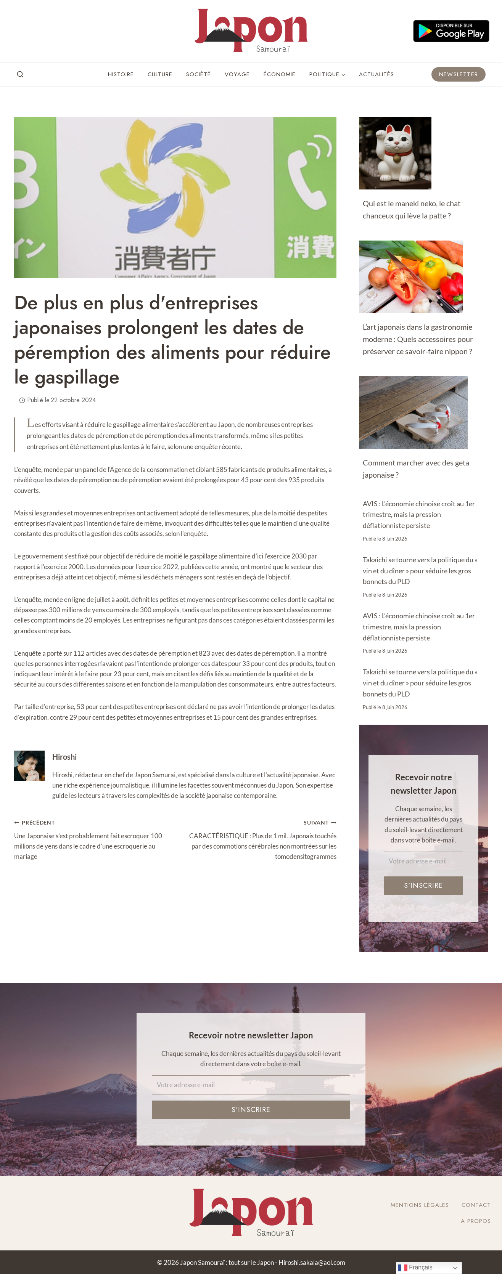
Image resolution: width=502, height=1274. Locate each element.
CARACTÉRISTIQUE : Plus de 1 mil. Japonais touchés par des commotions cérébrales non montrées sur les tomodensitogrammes (259, 838)
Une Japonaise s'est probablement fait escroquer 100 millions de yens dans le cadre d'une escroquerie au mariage (91, 838)
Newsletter (458, 74)
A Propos (476, 1221)
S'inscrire (423, 886)
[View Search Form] (20, 75)
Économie (280, 74)
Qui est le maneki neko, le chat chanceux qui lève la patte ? (411, 209)
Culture (160, 74)
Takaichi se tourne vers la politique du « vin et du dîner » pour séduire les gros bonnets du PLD (420, 570)
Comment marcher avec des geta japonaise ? (416, 468)
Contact (476, 1205)
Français (415, 1267)
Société (198, 74)
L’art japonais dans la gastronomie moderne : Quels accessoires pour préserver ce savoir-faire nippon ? (418, 339)
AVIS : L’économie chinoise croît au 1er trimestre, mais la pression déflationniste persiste (419, 514)
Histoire (121, 74)
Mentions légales (420, 1205)
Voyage (237, 74)
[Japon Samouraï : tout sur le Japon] (251, 31)
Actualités (376, 74)
